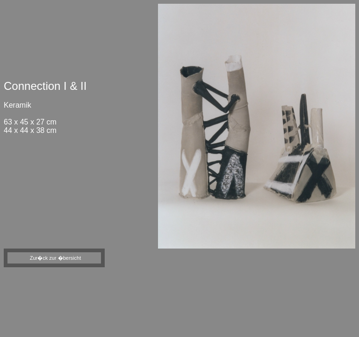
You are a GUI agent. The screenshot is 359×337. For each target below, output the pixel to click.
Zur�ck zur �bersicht (55, 258)
